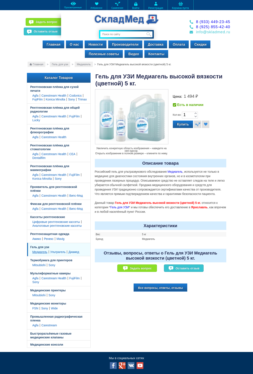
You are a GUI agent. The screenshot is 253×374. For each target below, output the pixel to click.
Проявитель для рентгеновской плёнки (53, 188)
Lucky (36, 120)
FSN (35, 308)
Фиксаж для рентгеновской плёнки (56, 204)
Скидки (200, 44)
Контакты (156, 54)
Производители (125, 44)
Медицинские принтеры (48, 290)
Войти (136, 5)
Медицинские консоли (46, 344)
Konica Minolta (55, 99)
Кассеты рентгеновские (47, 217)
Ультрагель (58, 252)
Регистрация (155, 5)
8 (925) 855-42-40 (213, 27)
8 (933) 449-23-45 (213, 22)
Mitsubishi (39, 265)
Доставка (156, 44)
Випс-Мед (76, 195)
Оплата (179, 44)
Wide (54, 308)
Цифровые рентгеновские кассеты (56, 222)
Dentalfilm (39, 158)
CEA (72, 154)
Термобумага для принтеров (51, 260)
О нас (74, 44)
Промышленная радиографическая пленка (56, 318)
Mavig (60, 239)
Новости (95, 44)
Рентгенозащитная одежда (49, 234)
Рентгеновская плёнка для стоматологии (49, 147)
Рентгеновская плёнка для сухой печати (54, 88)
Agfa (35, 95)
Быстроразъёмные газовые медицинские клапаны (51, 335)
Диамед (73, 252)
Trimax (82, 99)
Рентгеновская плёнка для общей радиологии (55, 109)
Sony (71, 99)
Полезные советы (104, 54)
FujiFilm (37, 99)
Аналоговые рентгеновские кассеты (57, 225)
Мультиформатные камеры (50, 273)
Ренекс (48, 239)
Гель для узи (60, 64)
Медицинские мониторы (48, 303)
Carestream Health (53, 95)
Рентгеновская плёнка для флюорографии (49, 130)
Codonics (75, 95)
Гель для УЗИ (119, 207)
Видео (133, 54)
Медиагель (84, 64)
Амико (36, 239)
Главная (53, 44)
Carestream (49, 325)
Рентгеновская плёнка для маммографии (49, 168)
